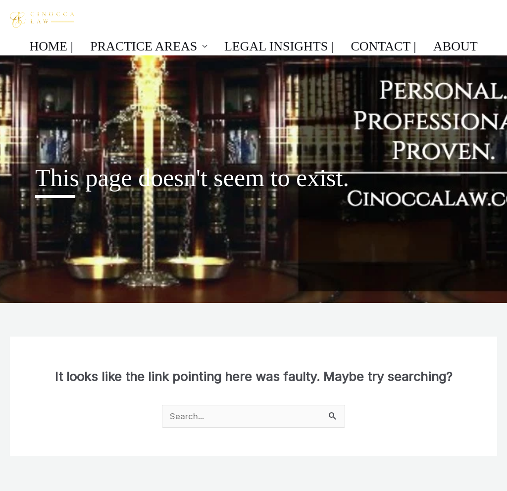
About (429, 48)
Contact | (370, 48)
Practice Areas (156, 48)
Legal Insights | (279, 48)
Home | (78, 48)
